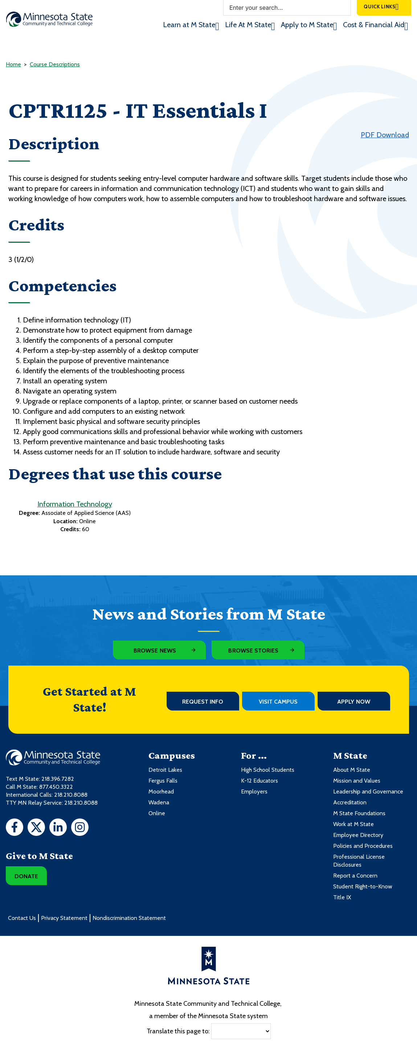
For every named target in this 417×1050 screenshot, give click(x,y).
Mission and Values (356, 780)
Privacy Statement (64, 917)
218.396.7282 (57, 778)
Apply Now (353, 701)
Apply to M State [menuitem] (307, 24)
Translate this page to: (178, 1031)
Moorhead (161, 791)
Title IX (342, 897)
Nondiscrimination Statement (129, 917)
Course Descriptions (55, 64)
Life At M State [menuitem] (248, 24)
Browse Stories (253, 650)
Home (13, 64)
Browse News (155, 650)
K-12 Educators (259, 780)
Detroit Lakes (165, 769)
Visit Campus (278, 701)
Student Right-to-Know (362, 886)
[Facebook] (14, 828)
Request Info (203, 701)
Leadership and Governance (368, 791)
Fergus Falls (162, 780)
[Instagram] (80, 828)
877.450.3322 (56, 786)
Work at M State (353, 824)
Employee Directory (358, 835)
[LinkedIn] (58, 828)
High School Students (267, 769)
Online (156, 813)
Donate (26, 876)
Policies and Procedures (363, 845)
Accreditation (350, 802)
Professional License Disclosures (359, 860)
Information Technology (74, 504)
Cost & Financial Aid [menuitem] (373, 24)
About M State (351, 769)
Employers (254, 791)
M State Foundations (359, 813)
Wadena (158, 802)
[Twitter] (36, 828)
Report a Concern (355, 875)
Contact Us (22, 917)
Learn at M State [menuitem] (189, 24)
